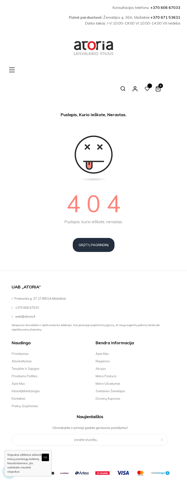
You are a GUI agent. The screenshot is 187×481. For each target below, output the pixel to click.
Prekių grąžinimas (25, 387)
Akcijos (101, 350)
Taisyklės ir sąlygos (25, 350)
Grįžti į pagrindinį (94, 226)
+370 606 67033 (165, 7)
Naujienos (103, 342)
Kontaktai (18, 380)
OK (45, 457)
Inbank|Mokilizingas (26, 372)
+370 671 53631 (165, 17)
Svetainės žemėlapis (110, 372)
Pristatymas (20, 335)
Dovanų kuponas (108, 380)
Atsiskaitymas (22, 342)
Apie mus (18, 365)
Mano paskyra (106, 357)
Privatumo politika (24, 357)
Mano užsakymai (108, 365)
